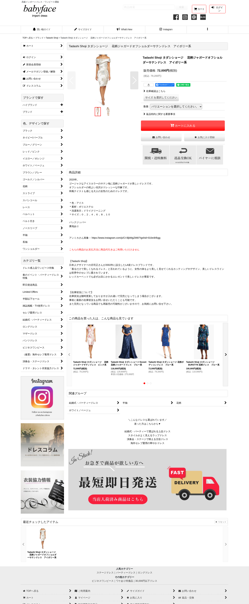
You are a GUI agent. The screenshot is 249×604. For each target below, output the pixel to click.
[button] (207, 30)
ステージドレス (105, 572)
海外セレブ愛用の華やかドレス (147, 443)
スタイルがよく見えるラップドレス (147, 435)
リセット (220, 521)
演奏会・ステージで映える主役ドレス (147, 439)
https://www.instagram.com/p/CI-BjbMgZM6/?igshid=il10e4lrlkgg (126, 237)
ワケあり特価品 (124, 580)
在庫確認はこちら (154, 91)
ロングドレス (145, 572)
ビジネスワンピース (103, 580)
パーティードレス (125, 572)
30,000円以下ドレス (146, 580)
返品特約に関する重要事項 (159, 114)
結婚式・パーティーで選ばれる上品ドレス (147, 431)
